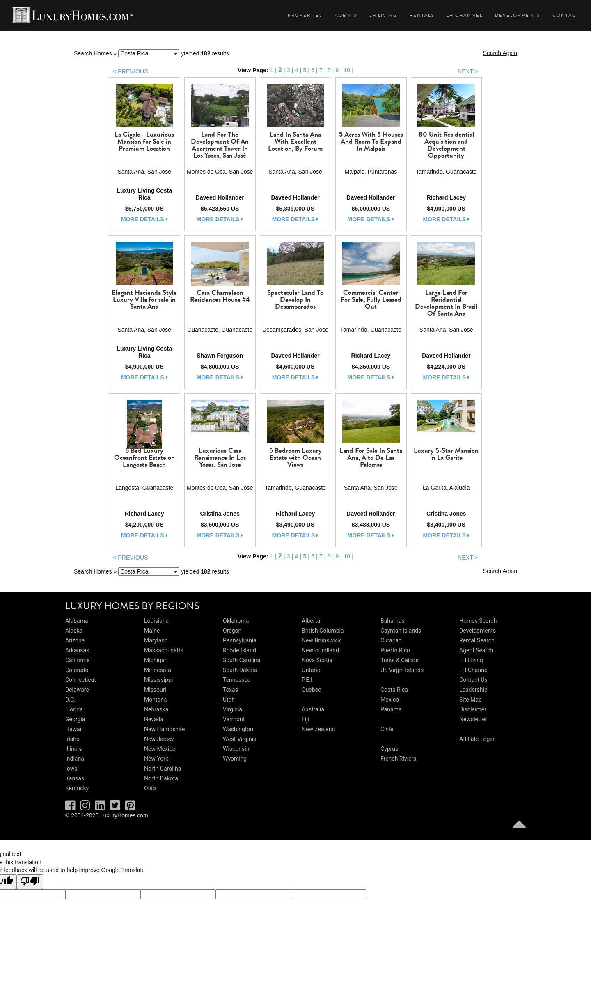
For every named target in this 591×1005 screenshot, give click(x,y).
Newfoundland (320, 650)
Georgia (75, 719)
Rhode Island (239, 650)
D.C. (70, 699)
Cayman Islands (400, 630)
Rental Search (477, 640)
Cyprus (389, 749)
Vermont (234, 719)
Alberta (311, 620)
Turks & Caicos (399, 660)
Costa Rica (394, 689)
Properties (305, 15)
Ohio (150, 788)
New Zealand (318, 729)
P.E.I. (308, 680)
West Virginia (240, 739)
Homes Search (478, 620)
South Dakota (240, 670)
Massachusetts (163, 650)
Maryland (156, 640)
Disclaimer (472, 709)
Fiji (305, 719)
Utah (229, 699)
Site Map (470, 699)
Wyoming (235, 758)
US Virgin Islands (402, 670)
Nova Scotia (317, 660)
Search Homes (93, 53)
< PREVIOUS (130, 71)
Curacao (391, 640)
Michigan (155, 660)
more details (144, 219)
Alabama (76, 620)
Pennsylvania (240, 640)
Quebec (311, 689)
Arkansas (77, 650)
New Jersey (159, 739)
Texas (230, 689)
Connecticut (80, 680)
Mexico (389, 699)
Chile (386, 729)
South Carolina (241, 660)
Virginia (232, 709)
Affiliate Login (477, 739)
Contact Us (473, 680)
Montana (155, 699)
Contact (565, 15)
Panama (391, 709)
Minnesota (157, 670)
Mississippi (158, 680)
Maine (152, 630)
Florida (74, 709)
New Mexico (160, 749)
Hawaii (74, 729)
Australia (313, 709)
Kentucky (77, 788)
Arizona (75, 640)
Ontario (311, 670)
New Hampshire (164, 729)
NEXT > (468, 71)
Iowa (71, 768)
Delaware (77, 689)
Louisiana (156, 620)
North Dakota (161, 778)
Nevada (153, 719)
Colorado (76, 670)
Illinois (73, 749)
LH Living (383, 15)
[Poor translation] (30, 881)
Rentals (422, 15)
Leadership (473, 689)
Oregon (232, 630)
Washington (238, 729)
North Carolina (162, 768)
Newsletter (473, 719)
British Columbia (323, 630)
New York (156, 758)
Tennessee (236, 680)
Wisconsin (236, 749)
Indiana (74, 758)
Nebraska (156, 709)
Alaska (73, 630)
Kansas (74, 778)
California (77, 660)
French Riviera (398, 758)
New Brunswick (321, 640)
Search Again (500, 53)
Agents (346, 15)
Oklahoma (236, 620)
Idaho (72, 739)
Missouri (155, 689)
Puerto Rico (395, 650)
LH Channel (465, 15)
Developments (517, 15)
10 (347, 70)
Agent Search (476, 650)
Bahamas (392, 620)
